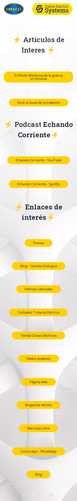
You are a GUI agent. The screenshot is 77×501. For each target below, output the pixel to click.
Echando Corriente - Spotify (38, 184)
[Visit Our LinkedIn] (33, 495)
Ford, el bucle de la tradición (38, 102)
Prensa (38, 243)
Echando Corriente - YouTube (38, 160)
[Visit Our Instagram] (42, 495)
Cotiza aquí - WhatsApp (38, 451)
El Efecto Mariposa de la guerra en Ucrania (38, 77)
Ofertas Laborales (39, 289)
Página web (38, 382)
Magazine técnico (38, 405)
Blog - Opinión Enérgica (38, 266)
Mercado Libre (38, 428)
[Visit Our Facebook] (24, 495)
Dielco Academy (39, 358)
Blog (38, 474)
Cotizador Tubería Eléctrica (38, 312)
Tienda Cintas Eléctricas (38, 335)
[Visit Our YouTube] (51, 495)
